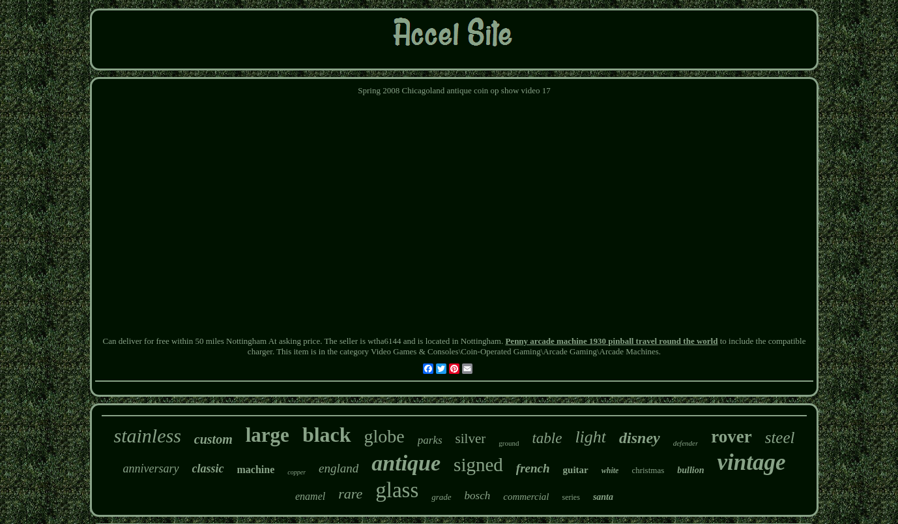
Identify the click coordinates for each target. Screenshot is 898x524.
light (590, 436)
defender (685, 443)
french (533, 468)
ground (509, 443)
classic (208, 468)
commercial (526, 496)
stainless (147, 435)
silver (471, 438)
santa (603, 497)
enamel (310, 496)
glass (396, 490)
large (267, 435)
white (610, 470)
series (571, 497)
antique (406, 463)
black (326, 434)
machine (256, 469)
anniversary (151, 468)
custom (213, 439)
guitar (575, 470)
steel (780, 437)
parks (430, 440)
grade (441, 497)
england (338, 468)
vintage (751, 462)
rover (731, 436)
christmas (647, 470)
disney (639, 437)
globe (384, 436)
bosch (478, 495)
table (547, 438)
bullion (690, 470)
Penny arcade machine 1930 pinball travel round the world (611, 341)
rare (350, 493)
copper (296, 472)
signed (478, 464)
